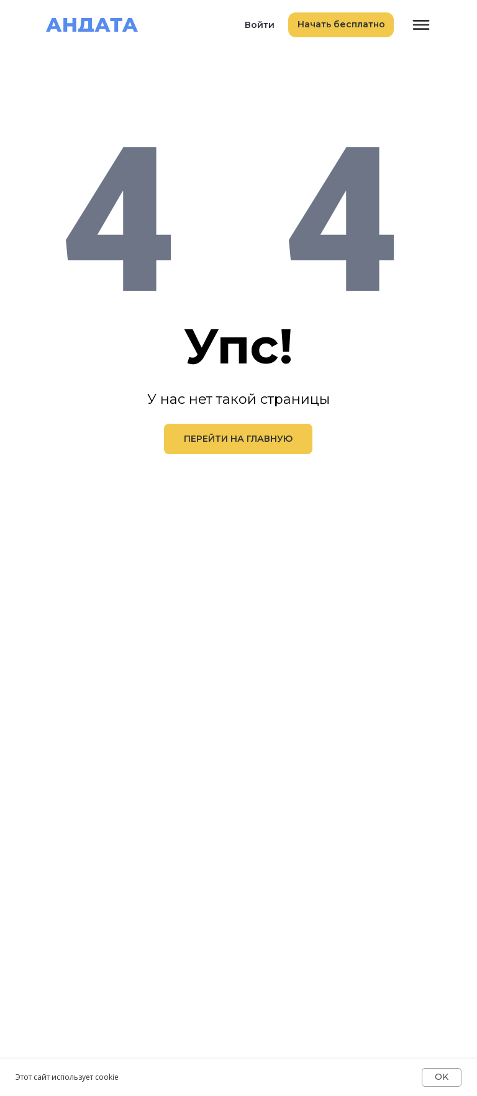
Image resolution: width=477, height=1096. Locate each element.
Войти (260, 24)
